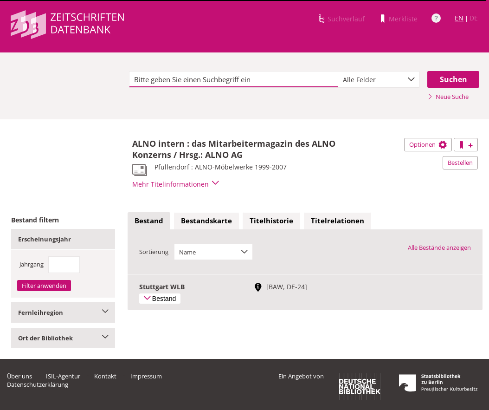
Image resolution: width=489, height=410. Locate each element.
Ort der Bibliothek (63, 338)
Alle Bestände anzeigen (439, 247)
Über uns (19, 376)
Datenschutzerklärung (37, 384)
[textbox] (233, 79)
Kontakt (105, 376)
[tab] (149, 221)
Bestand (149, 220)
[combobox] (378, 79)
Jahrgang (31, 264)
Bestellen (460, 162)
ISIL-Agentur (63, 376)
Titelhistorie (271, 220)
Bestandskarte (206, 220)
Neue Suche (448, 96)
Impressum (146, 376)
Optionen (428, 144)
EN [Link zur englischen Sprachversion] (459, 17)
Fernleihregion (63, 312)
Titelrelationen (337, 220)
